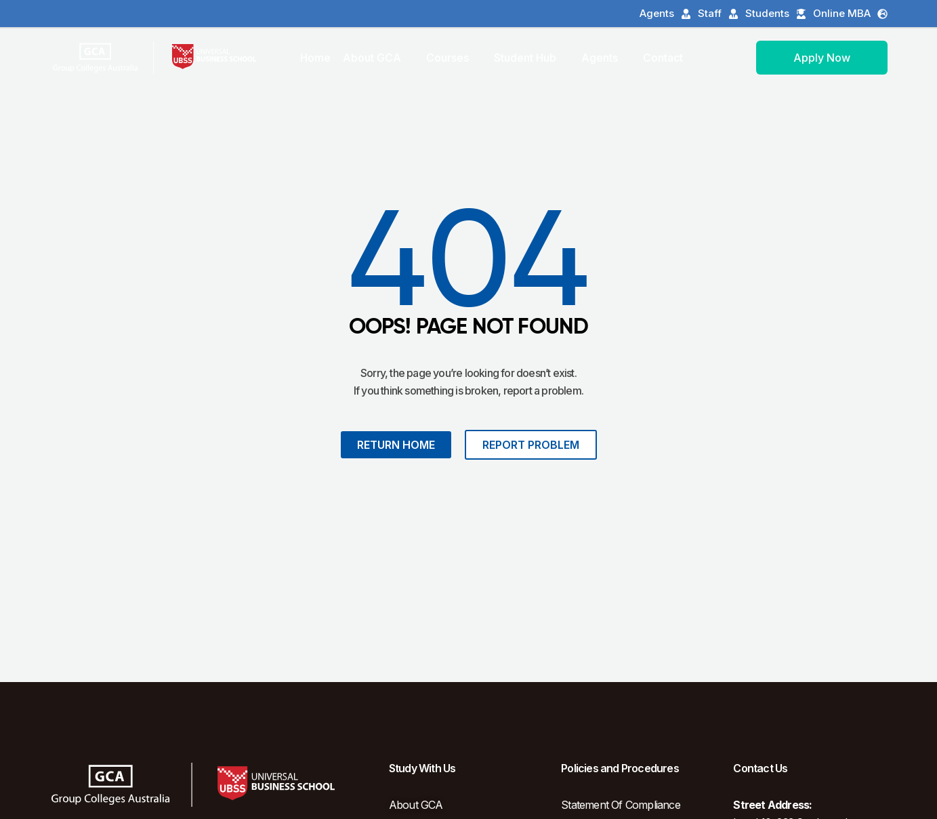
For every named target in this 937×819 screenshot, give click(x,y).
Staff (718, 13)
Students (775, 13)
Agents (665, 13)
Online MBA (850, 13)
